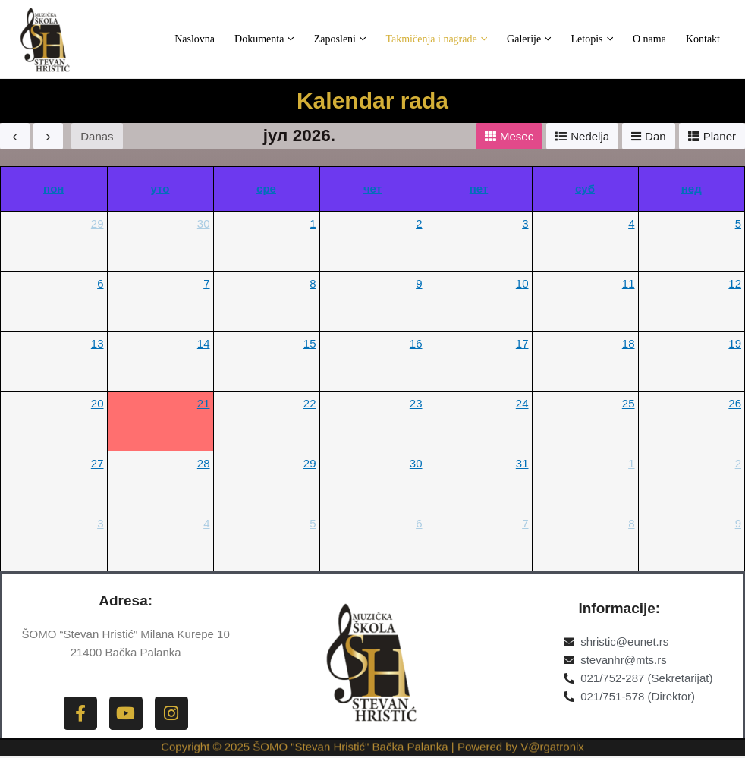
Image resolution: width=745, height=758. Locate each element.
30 (203, 223)
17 (522, 343)
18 (628, 343)
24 (522, 403)
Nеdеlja (590, 136)
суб (585, 188)
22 (309, 403)
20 (97, 403)
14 (203, 343)
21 (203, 403)
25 (628, 403)
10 (522, 283)
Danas (96, 136)
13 (97, 343)
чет (372, 188)
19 (734, 343)
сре (266, 188)
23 (416, 403)
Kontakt (707, 39)
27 (97, 463)
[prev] (15, 136)
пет (479, 188)
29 (97, 223)
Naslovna (251, 39)
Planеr (719, 136)
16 (416, 343)
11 (628, 283)
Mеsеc (516, 136)
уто (160, 188)
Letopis (611, 39)
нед (691, 188)
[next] (48, 136)
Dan (655, 136)
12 (734, 283)
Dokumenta (314, 39)
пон (53, 188)
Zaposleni (382, 39)
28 (203, 463)
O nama (660, 39)
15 (309, 343)
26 (734, 403)
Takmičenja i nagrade (470, 39)
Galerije (555, 39)
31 (522, 463)
